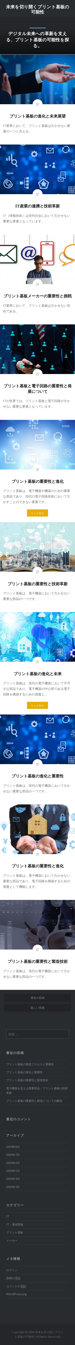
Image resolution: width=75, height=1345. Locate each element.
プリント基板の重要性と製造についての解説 (34, 1100)
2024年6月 (13, 1163)
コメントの (16, 1286)
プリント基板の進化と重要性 (24, 1072)
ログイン (11, 1270)
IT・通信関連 (14, 1224)
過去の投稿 (38, 997)
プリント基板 (14, 1232)
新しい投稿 (38, 1007)
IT (7, 1216)
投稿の (13, 1278)
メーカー (11, 1240)
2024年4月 (13, 1178)
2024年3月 (13, 1187)
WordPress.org (16, 1294)
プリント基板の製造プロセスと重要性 (30, 1064)
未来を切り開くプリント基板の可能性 (37, 9)
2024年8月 (13, 1146)
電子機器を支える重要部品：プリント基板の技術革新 (37, 1090)
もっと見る (37, 513)
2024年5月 (13, 1170)
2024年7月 (13, 1154)
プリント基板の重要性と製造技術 (27, 1080)
